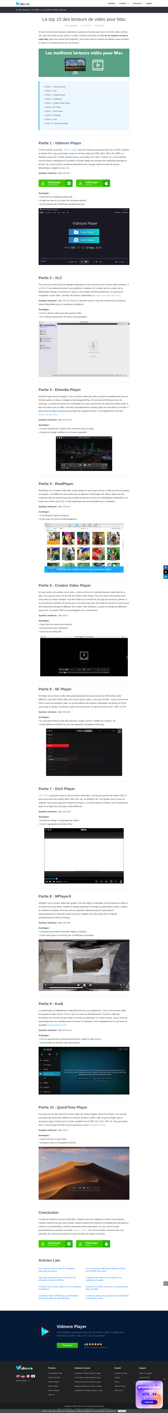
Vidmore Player (71, 150)
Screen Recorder (54, 1377)
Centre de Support (145, 1373)
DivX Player (44, 795)
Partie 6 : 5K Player (53, 107)
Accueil (18, 10)
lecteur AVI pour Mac (48, 414)
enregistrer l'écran (97, 1125)
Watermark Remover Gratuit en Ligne (87, 1382)
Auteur (117, 1382)
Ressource (137, 3)
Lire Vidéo (35, 10)
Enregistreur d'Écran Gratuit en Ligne (87, 1373)
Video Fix (51, 1395)
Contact (117, 1377)
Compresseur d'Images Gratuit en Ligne (88, 1390)
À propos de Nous (121, 1373)
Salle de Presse (120, 1386)
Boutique (111, 3)
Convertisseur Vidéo (55, 1373)
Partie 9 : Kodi (51, 119)
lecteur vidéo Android (56, 1025)
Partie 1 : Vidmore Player (55, 87)
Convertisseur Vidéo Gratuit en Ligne (87, 1377)
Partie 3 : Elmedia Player (55, 95)
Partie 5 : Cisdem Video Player (57, 103)
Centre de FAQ (144, 1377)
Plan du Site (119, 1390)
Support (149, 3)
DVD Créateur (53, 1386)
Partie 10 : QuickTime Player (56, 123)
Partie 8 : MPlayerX (53, 115)
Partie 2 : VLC (51, 91)
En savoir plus (110, 1411)
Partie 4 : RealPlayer (53, 99)
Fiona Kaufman (72, 25)
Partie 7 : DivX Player (54, 111)
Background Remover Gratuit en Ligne (88, 1386)
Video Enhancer (53, 1390)
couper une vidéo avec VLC (107, 295)
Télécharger (67, 1345)
